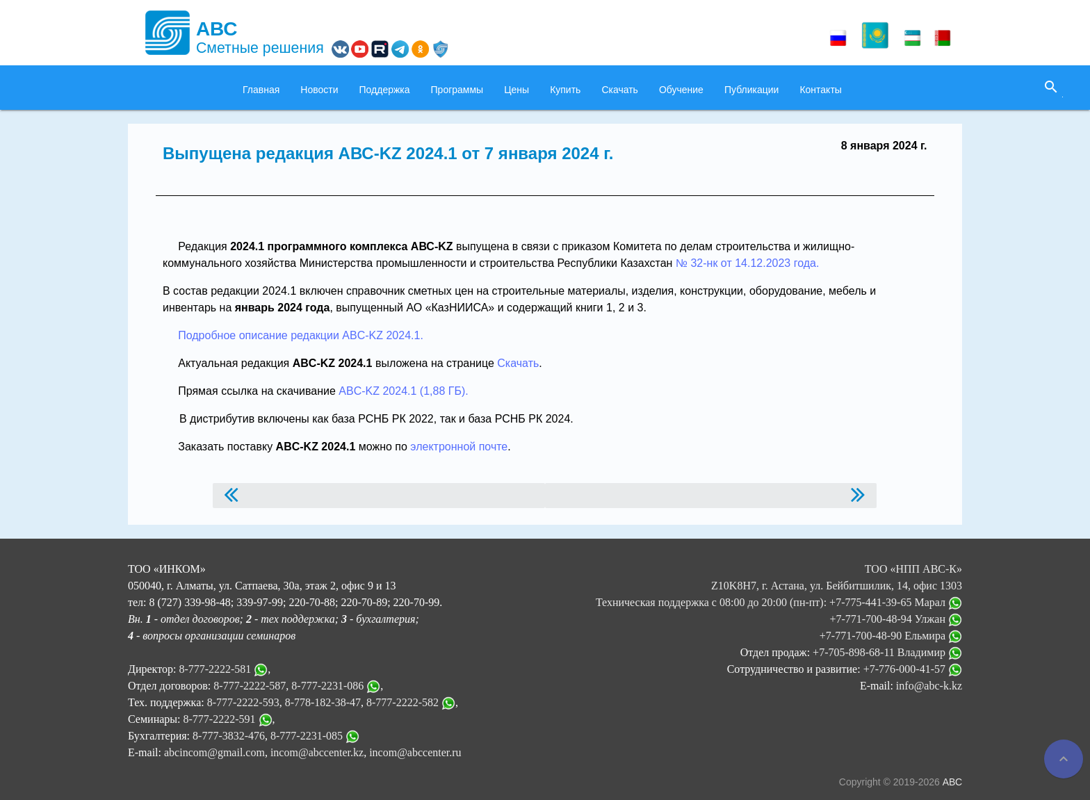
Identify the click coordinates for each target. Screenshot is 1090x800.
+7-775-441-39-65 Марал (895, 602)
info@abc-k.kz (929, 686)
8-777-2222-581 (215, 669)
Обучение (681, 89)
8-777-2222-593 (243, 702)
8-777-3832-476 (229, 736)
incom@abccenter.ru (415, 752)
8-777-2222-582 (402, 702)
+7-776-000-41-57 (912, 669)
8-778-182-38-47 (323, 702)
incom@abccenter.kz (317, 752)
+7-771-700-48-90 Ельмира (891, 636)
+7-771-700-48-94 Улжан (895, 619)
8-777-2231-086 (327, 686)
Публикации (751, 89)
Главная (261, 89)
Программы (457, 89)
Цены (516, 89)
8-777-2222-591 (220, 719)
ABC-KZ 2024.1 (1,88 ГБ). (403, 391)
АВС (952, 781)
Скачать (619, 89)
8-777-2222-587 (249, 686)
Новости (319, 89)
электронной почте (458, 446)
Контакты (820, 89)
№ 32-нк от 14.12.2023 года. (748, 263)
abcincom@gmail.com (214, 752)
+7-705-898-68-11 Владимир (887, 652)
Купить (565, 89)
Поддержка (384, 89)
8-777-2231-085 (306, 736)
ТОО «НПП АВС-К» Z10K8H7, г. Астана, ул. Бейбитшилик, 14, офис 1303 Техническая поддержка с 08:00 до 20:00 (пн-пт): (779, 585)
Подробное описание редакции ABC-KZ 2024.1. (300, 335)
